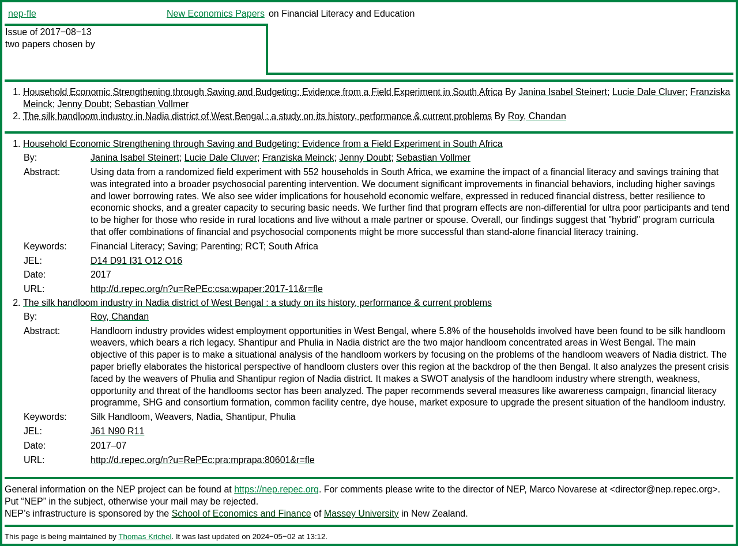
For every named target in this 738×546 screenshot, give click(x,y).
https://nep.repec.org (276, 489)
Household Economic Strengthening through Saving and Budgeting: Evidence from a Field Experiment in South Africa (263, 92)
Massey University (361, 513)
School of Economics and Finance (241, 513)
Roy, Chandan (537, 116)
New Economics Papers (216, 13)
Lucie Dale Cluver (648, 92)
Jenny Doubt (84, 104)
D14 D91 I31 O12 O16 (136, 261)
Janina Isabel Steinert (562, 92)
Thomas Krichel (144, 536)
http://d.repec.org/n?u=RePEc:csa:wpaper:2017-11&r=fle (207, 289)
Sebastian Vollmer (151, 104)
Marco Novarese (563, 489)
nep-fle (22, 13)
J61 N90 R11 (117, 431)
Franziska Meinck (298, 157)
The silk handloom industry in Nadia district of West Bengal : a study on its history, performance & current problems (257, 116)
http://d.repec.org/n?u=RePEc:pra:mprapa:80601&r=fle (203, 460)
